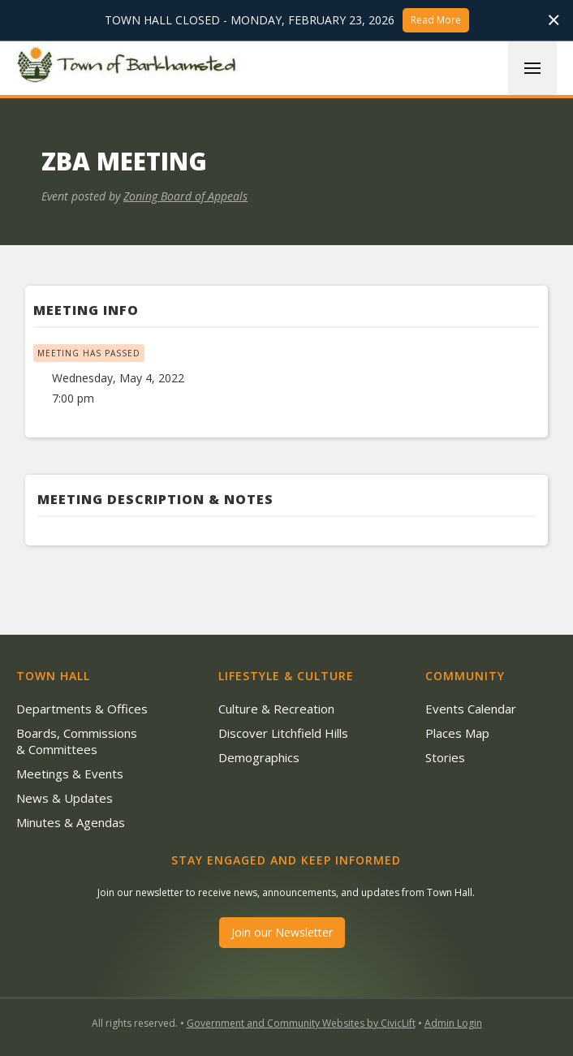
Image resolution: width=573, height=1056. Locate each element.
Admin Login (453, 1023)
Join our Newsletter (282, 932)
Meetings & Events (69, 773)
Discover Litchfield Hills (283, 733)
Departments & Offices (82, 708)
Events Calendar (470, 708)
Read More (436, 20)
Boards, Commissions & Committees (76, 741)
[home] (129, 67)
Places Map (457, 733)
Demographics (258, 757)
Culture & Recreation (276, 708)
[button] (532, 68)
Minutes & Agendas (70, 822)
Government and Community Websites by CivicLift (301, 1023)
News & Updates (64, 798)
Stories (445, 757)
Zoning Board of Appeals (185, 196)
